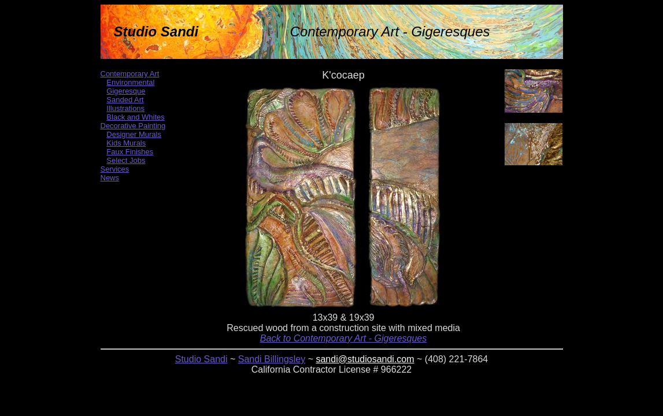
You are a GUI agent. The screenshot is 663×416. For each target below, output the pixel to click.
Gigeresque (125, 91)
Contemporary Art (130, 73)
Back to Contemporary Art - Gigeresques (343, 338)
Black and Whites (135, 117)
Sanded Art (124, 99)
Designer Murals (133, 134)
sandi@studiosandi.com (365, 359)
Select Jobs (125, 160)
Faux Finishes (129, 151)
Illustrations (125, 108)
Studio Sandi (201, 359)
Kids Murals (126, 143)
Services (115, 169)
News (110, 177)
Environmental (130, 82)
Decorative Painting (133, 125)
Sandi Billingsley (272, 359)
